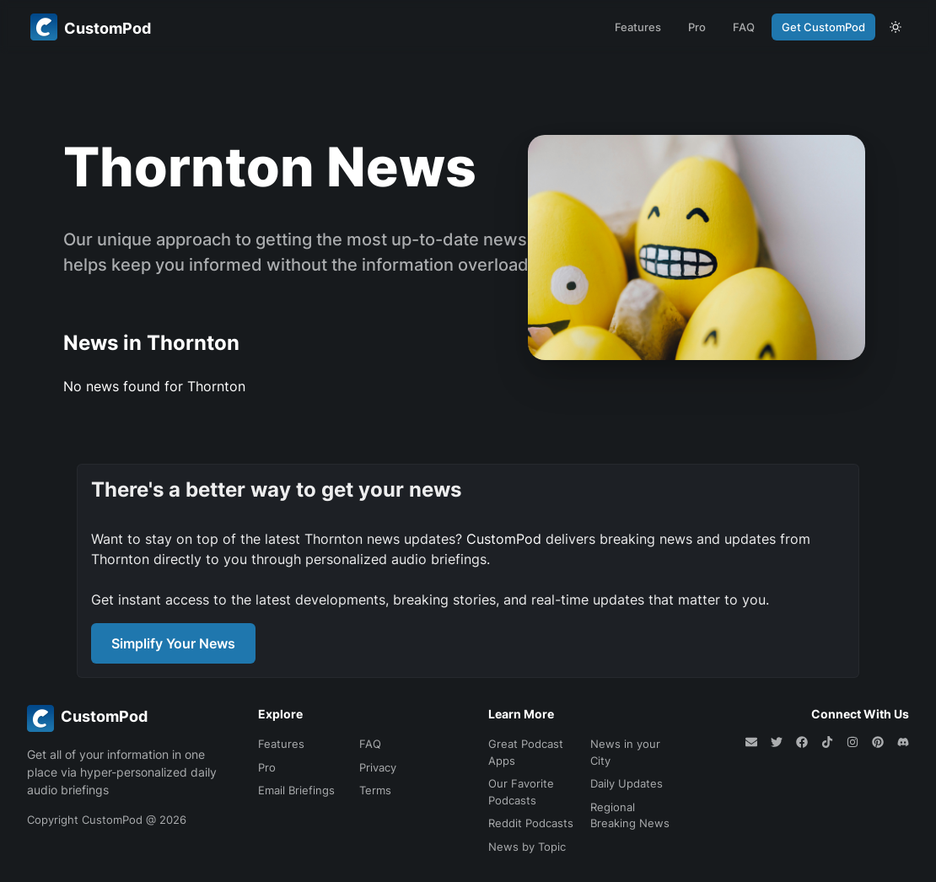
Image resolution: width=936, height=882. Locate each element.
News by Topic (527, 846)
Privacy (377, 767)
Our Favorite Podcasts (521, 792)
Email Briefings (296, 790)
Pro (697, 27)
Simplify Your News (173, 643)
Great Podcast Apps (525, 752)
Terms (375, 790)
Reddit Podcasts (530, 823)
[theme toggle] (895, 26)
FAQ (744, 27)
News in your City (625, 752)
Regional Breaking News (630, 815)
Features (638, 27)
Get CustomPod (823, 27)
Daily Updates (626, 783)
